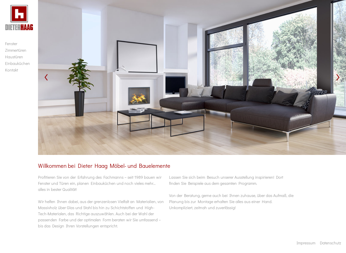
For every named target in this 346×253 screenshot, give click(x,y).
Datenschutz (330, 242)
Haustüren (14, 56)
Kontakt (11, 70)
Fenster (11, 43)
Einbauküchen (17, 63)
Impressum (306, 242)
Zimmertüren (15, 50)
